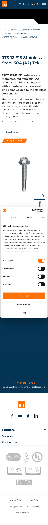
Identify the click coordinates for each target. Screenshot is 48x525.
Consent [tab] (12, 217)
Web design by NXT (23, 513)
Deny (24, 312)
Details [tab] (29, 217)
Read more (12, 132)
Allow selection (24, 304)
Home (4, 30)
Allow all (24, 296)
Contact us (9, 442)
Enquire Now (15, 140)
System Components (30, 30)
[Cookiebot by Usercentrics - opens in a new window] (34, 210)
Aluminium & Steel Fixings (16, 33)
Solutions (14, 30)
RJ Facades (26, 4)
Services (7, 436)
